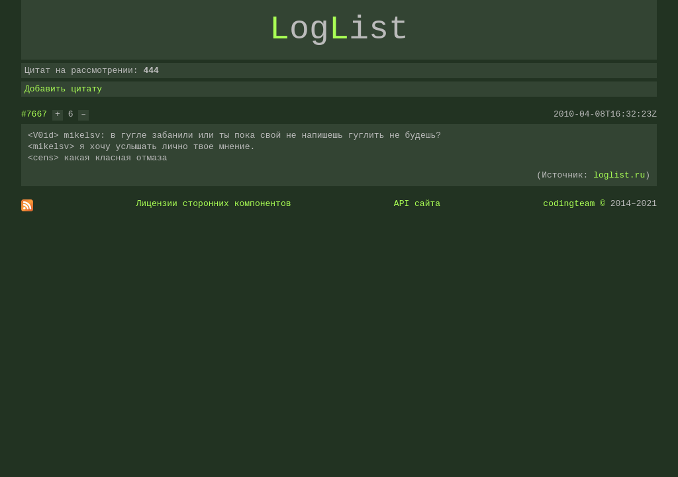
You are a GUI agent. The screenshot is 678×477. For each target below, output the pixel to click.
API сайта (417, 203)
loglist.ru (619, 175)
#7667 (34, 114)
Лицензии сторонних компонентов (213, 203)
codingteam (569, 203)
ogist (339, 29)
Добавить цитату (63, 89)
